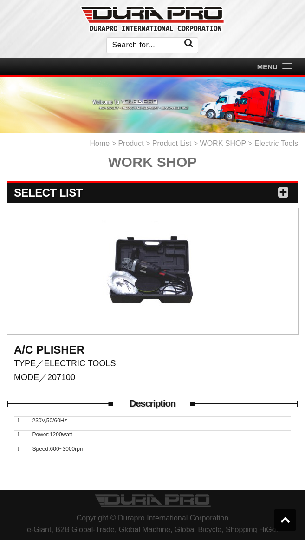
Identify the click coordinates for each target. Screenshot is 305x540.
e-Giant (39, 529)
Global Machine (144, 529)
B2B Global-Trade (84, 529)
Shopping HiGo (251, 529)
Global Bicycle (198, 529)
